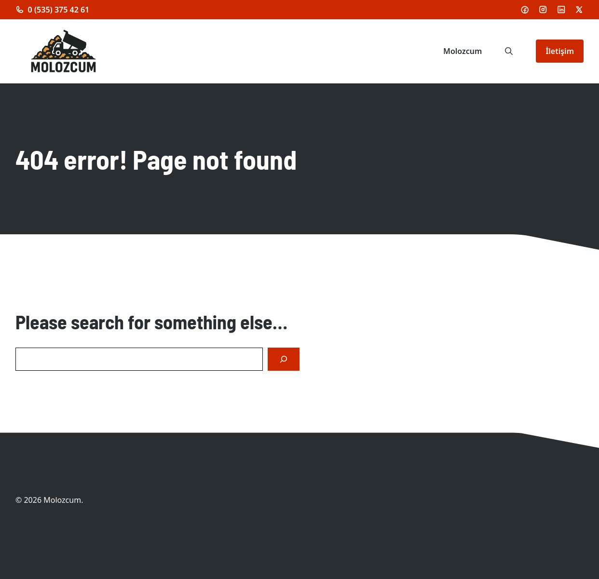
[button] (508, 51)
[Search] (284, 359)
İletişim (559, 51)
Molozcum (462, 51)
